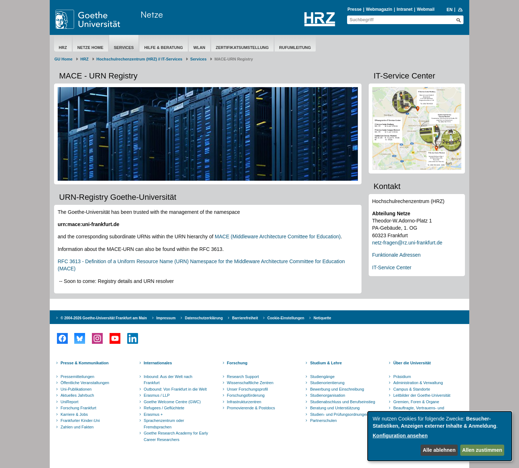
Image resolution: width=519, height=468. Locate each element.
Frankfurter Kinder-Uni (80, 420)
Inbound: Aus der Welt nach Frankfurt (168, 379)
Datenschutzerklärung (204, 318)
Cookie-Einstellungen (285, 318)
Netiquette (322, 318)
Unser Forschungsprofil (247, 389)
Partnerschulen (323, 420)
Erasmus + (153, 414)
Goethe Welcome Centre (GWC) (172, 402)
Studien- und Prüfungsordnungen (339, 414)
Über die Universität (412, 363)
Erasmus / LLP (157, 395)
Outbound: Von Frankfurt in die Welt (175, 389)
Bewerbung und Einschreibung (337, 389)
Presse (354, 9)
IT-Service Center (392, 267)
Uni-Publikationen (76, 389)
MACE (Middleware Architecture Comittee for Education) (278, 236)
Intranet (404, 9)
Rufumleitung (295, 47)
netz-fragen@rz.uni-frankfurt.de (407, 243)
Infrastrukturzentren (244, 402)
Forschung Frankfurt (78, 408)
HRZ (63, 47)
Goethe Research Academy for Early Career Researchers (176, 436)
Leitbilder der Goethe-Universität (421, 395)
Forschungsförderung (246, 395)
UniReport (70, 402)
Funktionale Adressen (396, 255)
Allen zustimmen (482, 450)
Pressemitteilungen (77, 376)
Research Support (243, 376)
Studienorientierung (327, 383)
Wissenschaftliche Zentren (250, 383)
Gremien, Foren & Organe (416, 402)
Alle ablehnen (439, 450)
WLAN (199, 47)
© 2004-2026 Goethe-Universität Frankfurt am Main (104, 318)
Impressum (166, 318)
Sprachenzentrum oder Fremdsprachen (164, 423)
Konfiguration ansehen (400, 435)
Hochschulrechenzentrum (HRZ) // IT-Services (139, 59)
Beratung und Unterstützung (335, 408)
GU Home (63, 59)
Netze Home (90, 47)
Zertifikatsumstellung (242, 47)
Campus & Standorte (411, 389)
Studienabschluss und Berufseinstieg (342, 402)
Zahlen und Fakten (77, 427)
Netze (152, 14)
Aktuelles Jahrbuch (77, 395)
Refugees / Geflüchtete (164, 408)
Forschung (237, 363)
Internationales (158, 363)
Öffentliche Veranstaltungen (85, 383)
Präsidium (402, 376)
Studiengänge (322, 376)
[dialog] (440, 436)
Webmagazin (379, 9)
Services (124, 47)
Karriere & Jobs (74, 414)
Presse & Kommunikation (84, 363)
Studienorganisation (327, 395)
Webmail (426, 9)
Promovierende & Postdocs (251, 408)
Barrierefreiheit (245, 318)
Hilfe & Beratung (163, 47)
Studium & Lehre (326, 363)
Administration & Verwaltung (418, 383)
